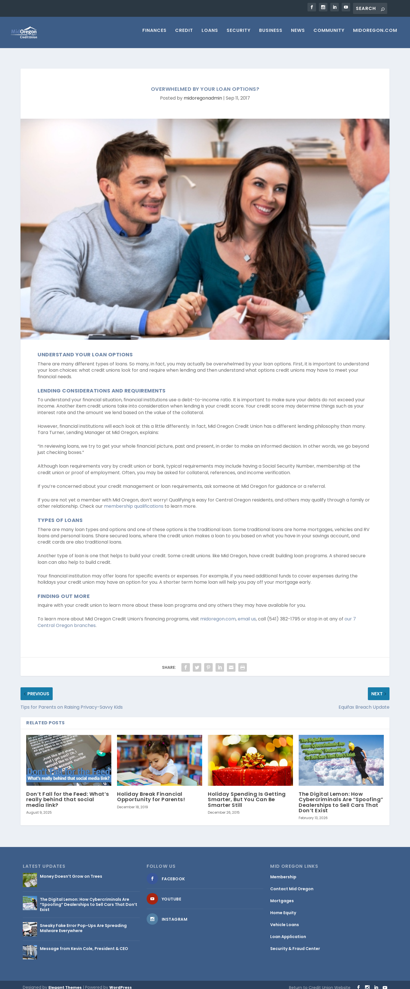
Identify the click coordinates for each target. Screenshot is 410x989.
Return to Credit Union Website (319, 982)
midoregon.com (218, 613)
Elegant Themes (65, 982)
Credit (184, 35)
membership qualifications (133, 501)
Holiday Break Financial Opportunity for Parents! (151, 791)
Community (329, 35)
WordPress (120, 982)
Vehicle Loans (284, 919)
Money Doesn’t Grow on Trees (71, 871)
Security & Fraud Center (295, 943)
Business (270, 35)
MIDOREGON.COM (375, 35)
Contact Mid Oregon (291, 884)
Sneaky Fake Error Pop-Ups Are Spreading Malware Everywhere (83, 923)
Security (239, 35)
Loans (210, 35)
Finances (154, 35)
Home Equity (283, 907)
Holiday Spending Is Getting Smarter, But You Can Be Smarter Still (247, 794)
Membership (283, 872)
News (298, 35)
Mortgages (282, 895)
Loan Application (288, 931)
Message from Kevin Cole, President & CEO (84, 943)
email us (247, 613)
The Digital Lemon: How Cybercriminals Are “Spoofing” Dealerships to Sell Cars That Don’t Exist (341, 797)
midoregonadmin (203, 93)
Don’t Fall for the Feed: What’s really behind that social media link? (67, 794)
